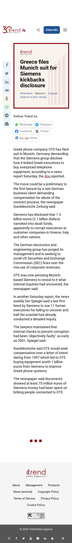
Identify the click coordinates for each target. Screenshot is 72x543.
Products (54, 485)
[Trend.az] (14, 29)
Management (34, 485)
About (16, 485)
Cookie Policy (36, 505)
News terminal (22, 492)
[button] (6, 65)
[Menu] (65, 30)
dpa (47, 176)
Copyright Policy (48, 492)
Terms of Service (24, 498)
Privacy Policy (50, 498)
